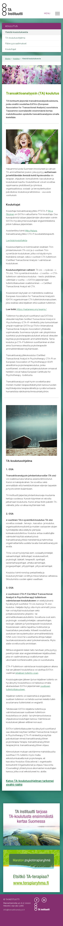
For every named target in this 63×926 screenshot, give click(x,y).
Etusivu (8, 59)
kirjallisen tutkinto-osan (26, 673)
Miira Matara (31, 230)
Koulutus (16, 59)
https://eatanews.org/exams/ (31, 309)
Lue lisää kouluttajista (16, 240)
